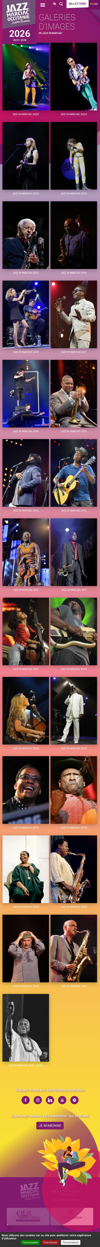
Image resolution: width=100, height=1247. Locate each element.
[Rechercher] (61, 4)
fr (91, 4)
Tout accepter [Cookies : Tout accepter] (30, 1242)
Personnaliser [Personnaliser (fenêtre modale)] (71, 1242)
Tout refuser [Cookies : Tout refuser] (50, 1242)
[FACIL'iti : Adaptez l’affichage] (54, 4)
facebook (25, 1100)
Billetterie (77, 3)
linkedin (50, 1100)
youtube (62, 1100)
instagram (38, 1100)
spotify (74, 1100)
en (96, 4)
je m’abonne (50, 1126)
